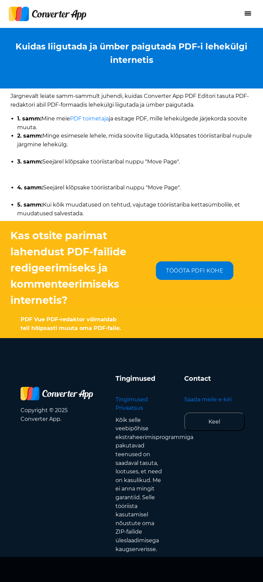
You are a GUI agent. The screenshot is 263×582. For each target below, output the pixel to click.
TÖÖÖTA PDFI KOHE (194, 270)
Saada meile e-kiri (208, 399)
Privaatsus (129, 408)
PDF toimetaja (89, 118)
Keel (214, 422)
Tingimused (132, 399)
